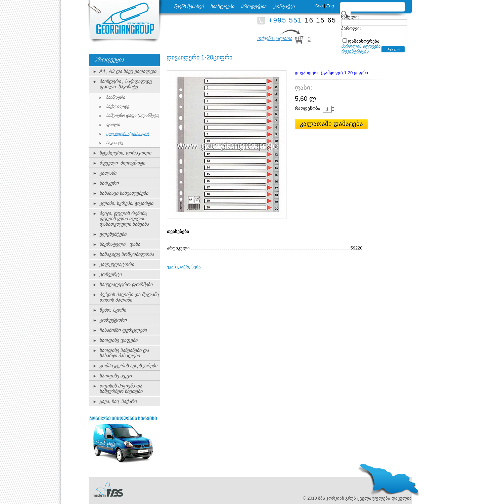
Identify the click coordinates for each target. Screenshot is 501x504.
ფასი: (303, 87)
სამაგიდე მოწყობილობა (126, 254)
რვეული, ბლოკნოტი (122, 163)
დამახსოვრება (363, 41)
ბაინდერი (115, 97)
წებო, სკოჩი (112, 310)
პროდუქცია (253, 6)
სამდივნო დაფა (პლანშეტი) (133, 115)
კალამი (107, 173)
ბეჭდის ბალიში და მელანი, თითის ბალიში (129, 297)
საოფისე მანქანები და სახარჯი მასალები (124, 353)
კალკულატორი (116, 264)
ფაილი (113, 124)
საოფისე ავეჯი (115, 375)
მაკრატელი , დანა (119, 244)
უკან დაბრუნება (184, 266)
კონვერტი (110, 274)
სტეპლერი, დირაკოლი (125, 152)
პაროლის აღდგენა (360, 46)
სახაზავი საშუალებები (123, 193)
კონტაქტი (283, 6)
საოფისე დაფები (118, 340)
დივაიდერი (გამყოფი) (127, 133)
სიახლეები (222, 6)
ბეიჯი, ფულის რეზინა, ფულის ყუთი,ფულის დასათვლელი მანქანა (124, 219)
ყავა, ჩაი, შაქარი (118, 401)
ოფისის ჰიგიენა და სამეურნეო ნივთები (120, 388)
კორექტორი (113, 320)
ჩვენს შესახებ (188, 6)
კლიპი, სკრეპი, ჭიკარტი (126, 203)
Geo (319, 5)
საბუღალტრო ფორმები (125, 284)
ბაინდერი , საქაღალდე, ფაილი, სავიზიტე (126, 84)
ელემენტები (112, 234)
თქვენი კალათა (274, 38)
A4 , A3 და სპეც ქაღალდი (127, 71)
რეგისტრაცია (354, 51)
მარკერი (109, 183)
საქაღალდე (117, 106)
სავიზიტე (114, 142)
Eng (330, 5)
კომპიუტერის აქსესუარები (128, 365)
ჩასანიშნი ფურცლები (123, 330)
